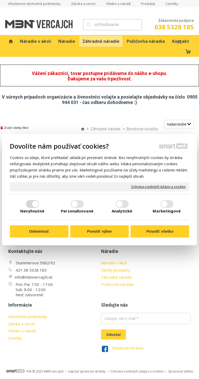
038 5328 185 (174, 27)
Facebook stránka (127, 347)
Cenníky (15, 338)
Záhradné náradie (116, 277)
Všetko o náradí (22, 330)
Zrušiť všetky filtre (14, 128)
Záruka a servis (21, 323)
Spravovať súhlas (180, 371)
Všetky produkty (115, 270)
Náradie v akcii (113, 262)
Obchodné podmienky (27, 316)
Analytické (122, 210)
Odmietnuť (39, 231)
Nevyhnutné (32, 210)
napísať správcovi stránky (86, 371)
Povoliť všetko (159, 231)
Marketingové (167, 210)
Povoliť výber (99, 231)
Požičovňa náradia (117, 284)
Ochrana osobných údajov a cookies (158, 187)
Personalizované (77, 210)
